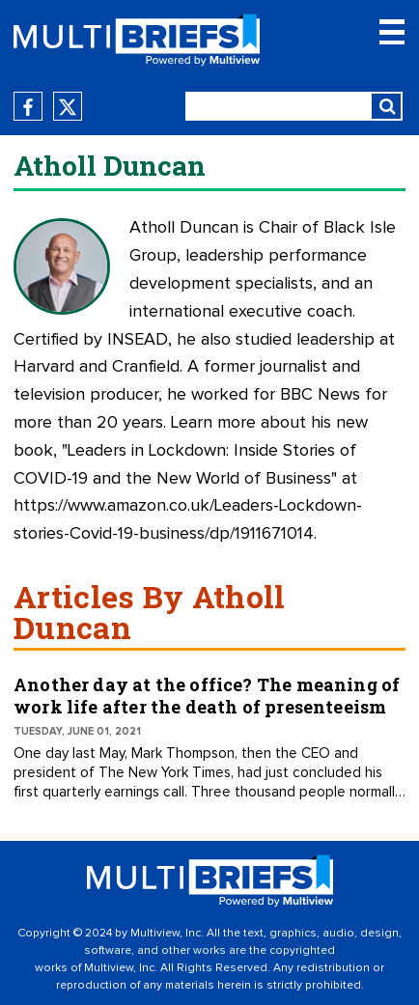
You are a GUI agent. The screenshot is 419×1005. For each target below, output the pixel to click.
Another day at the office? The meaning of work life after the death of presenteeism (207, 695)
